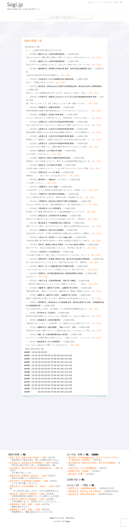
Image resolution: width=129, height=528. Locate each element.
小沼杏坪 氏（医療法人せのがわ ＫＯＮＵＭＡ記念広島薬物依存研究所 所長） (68, 97)
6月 (48, 355)
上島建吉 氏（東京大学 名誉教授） (51, 230)
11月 (66, 355)
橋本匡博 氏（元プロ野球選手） (49, 342)
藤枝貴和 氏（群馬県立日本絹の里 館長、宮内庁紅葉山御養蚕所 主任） (65, 69)
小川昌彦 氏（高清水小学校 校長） (51, 115)
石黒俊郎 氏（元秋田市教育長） (49, 320)
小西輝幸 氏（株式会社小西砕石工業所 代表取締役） (58, 201)
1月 (33, 352)
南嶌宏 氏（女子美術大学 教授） (50, 151)
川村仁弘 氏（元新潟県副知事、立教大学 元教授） (57, 281)
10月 (62, 355)
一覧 (120, 2)
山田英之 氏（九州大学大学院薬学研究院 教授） (56, 122)
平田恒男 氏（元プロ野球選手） (50, 208)
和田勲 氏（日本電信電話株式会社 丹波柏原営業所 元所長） (61, 273)
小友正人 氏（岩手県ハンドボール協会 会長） (55, 237)
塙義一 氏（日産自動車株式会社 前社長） (53, 334)
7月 (52, 355)
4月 (42, 352)
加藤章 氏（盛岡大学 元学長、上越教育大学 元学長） (58, 288)
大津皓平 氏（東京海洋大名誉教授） (52, 194)
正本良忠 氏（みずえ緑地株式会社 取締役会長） (56, 79)
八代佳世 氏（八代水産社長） (49, 252)
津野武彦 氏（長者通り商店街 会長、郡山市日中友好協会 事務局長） (64, 259)
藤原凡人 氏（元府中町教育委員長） (52, 54)
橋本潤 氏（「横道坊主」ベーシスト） (53, 179)
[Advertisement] (64, 29)
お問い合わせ (108, 2)
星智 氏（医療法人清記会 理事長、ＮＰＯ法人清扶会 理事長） (62, 244)
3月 (39, 352)
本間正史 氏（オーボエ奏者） (49, 172)
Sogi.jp (67, 521)
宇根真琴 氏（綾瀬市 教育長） (49, 107)
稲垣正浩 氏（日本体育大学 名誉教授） (53, 216)
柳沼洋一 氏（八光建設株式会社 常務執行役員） (56, 266)
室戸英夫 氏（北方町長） (47, 313)
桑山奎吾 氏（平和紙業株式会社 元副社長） (55, 223)
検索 (115, 2)
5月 (45, 352)
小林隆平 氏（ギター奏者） (48, 187)
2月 (36, 352)
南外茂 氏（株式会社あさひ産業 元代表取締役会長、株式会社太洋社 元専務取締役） (70, 86)
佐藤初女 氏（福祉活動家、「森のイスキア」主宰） (57, 327)
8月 (55, 355)
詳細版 (95, 454)
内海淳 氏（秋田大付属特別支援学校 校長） (55, 158)
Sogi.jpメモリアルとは (95, 2)
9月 (58, 355)
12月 (70, 355)
